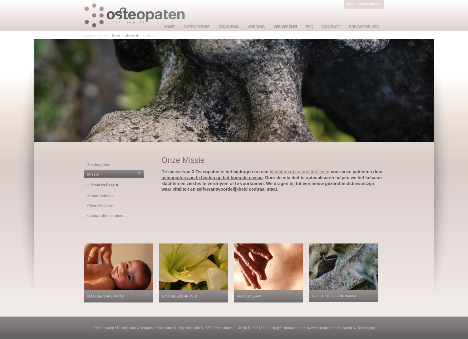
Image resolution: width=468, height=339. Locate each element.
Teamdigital (366, 328)
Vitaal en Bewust (104, 185)
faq (309, 27)
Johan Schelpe (100, 196)
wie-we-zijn (132, 35)
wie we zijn (285, 27)
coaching (229, 27)
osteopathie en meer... (107, 216)
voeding (256, 27)
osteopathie (197, 27)
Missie (93, 174)
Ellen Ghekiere (100, 206)
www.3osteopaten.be (322, 328)
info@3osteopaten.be (287, 328)
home (169, 27)
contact (331, 27)
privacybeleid (364, 27)
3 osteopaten (99, 165)
